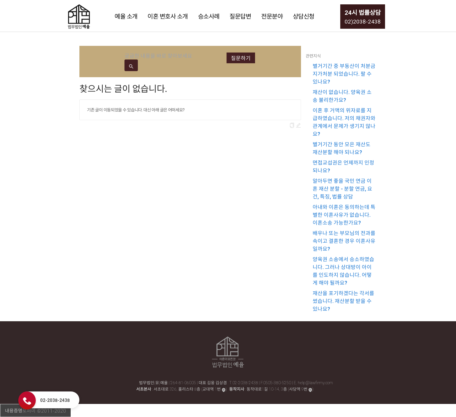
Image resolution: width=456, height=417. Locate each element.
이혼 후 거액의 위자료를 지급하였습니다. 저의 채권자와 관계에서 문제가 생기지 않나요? (344, 122)
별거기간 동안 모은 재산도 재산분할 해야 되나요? (341, 148)
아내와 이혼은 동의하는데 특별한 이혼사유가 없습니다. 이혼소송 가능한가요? (344, 214)
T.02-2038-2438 (244, 382)
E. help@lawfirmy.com (313, 382)
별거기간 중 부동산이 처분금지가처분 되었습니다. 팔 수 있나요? (344, 73)
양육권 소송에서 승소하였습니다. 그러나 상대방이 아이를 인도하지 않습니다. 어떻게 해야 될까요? (343, 270)
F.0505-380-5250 (276, 382)
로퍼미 (28, 410)
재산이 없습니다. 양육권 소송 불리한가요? (342, 96)
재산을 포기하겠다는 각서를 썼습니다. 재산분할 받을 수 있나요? (343, 301)
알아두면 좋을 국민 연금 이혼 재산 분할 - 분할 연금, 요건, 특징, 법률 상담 (342, 188)
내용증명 (13, 410)
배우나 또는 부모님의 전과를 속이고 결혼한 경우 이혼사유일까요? (344, 240)
